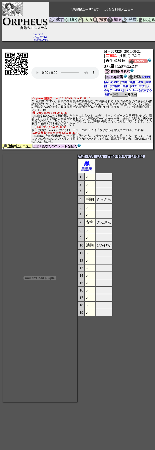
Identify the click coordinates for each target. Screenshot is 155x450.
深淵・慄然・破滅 (132, 82)
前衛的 (146, 77)
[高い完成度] (112, 82)
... (3, 47)
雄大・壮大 (138, 86)
